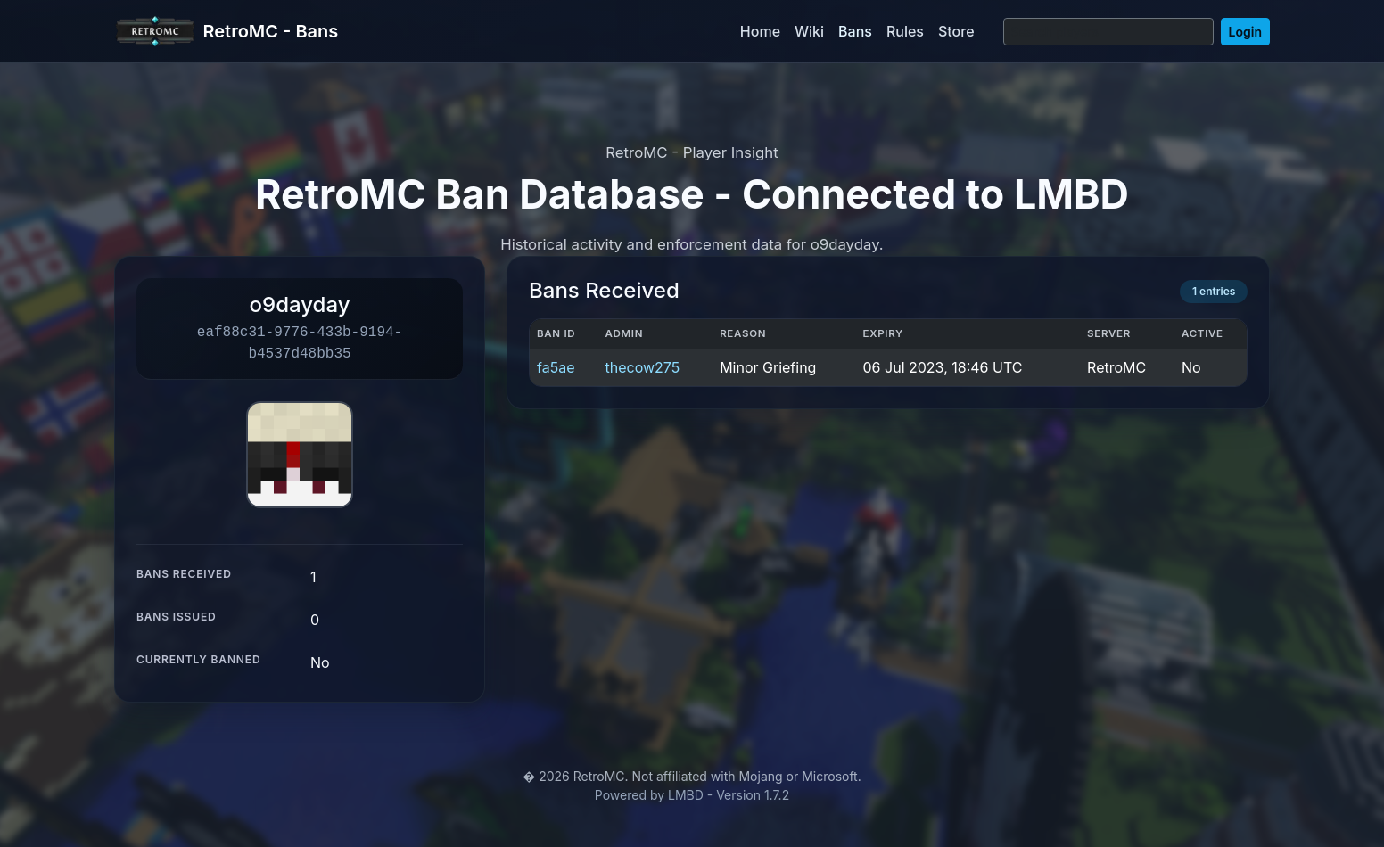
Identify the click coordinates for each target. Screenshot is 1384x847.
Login (1245, 31)
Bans (855, 31)
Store (956, 31)
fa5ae (555, 367)
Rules (905, 31)
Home (760, 31)
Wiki (809, 31)
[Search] (1108, 31)
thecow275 (642, 367)
